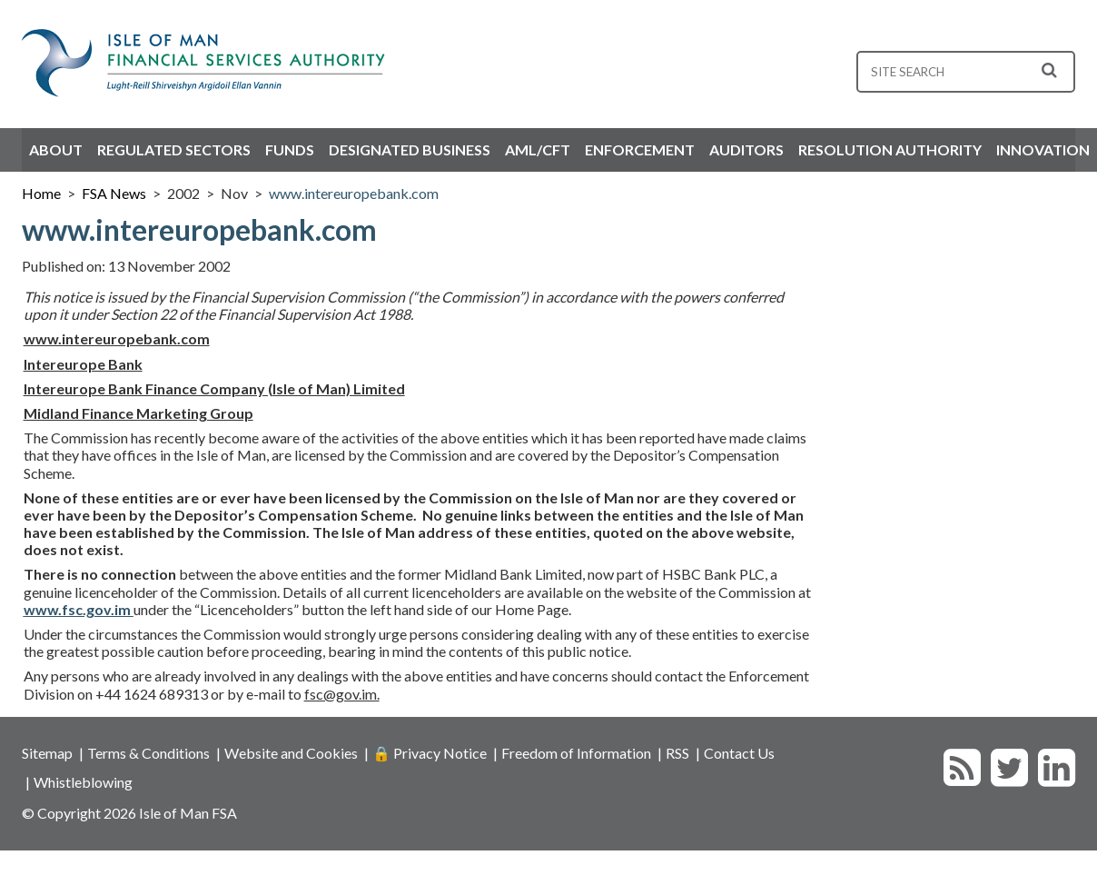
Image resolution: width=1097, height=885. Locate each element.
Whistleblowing (83, 782)
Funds (289, 149)
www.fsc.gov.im (78, 609)
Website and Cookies (291, 752)
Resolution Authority (890, 149)
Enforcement (640, 149)
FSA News (114, 193)
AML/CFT (537, 149)
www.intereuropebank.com (354, 193)
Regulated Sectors (174, 149)
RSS (677, 752)
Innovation (1043, 149)
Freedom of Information (576, 752)
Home (41, 193)
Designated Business (409, 149)
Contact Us (739, 752)
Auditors (746, 149)
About (56, 149)
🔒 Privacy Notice (429, 752)
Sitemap (47, 752)
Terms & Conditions (148, 752)
